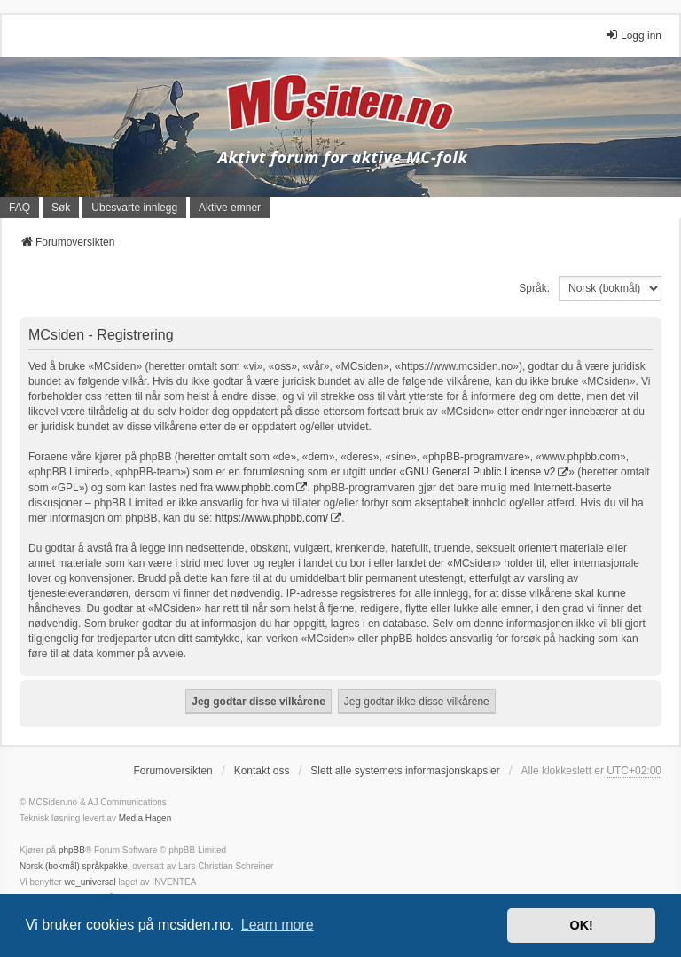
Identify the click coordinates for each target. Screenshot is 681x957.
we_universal (89, 882)
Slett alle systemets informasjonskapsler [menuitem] (404, 771)
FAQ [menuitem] (19, 207)
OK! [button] (580, 925)
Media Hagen (145, 818)
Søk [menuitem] (60, 207)
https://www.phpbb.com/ (271, 518)
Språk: (534, 288)
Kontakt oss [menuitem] (262, 771)
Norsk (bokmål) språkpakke (74, 866)
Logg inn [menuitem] (633, 35)
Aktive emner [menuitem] (230, 207)
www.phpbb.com (254, 488)
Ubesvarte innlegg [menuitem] (134, 207)
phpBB (72, 850)
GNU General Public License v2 (480, 472)
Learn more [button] (277, 924)
